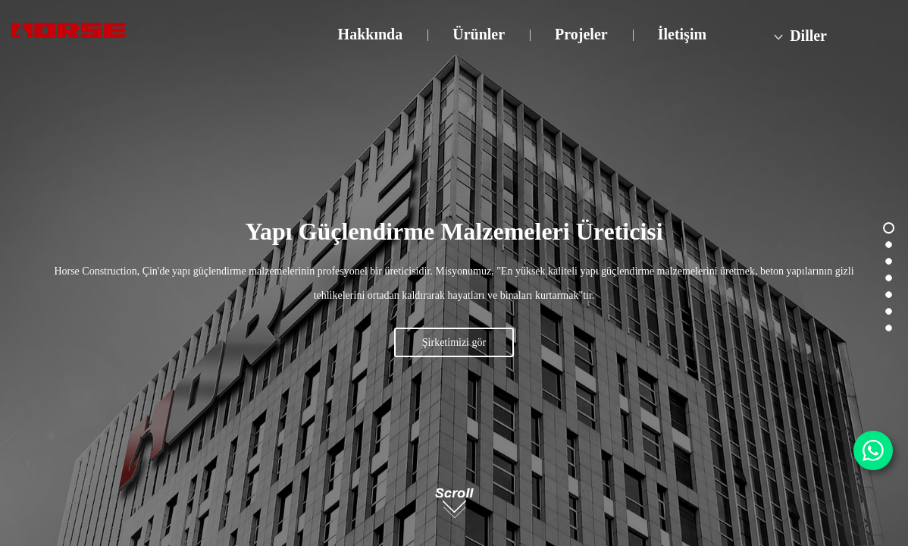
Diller (799, 35)
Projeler (581, 34)
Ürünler (478, 34)
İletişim (682, 34)
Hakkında (370, 34)
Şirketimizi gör (454, 342)
